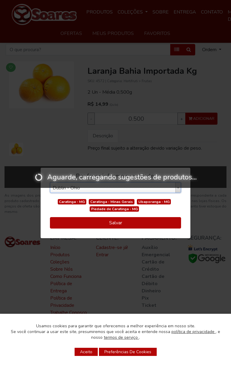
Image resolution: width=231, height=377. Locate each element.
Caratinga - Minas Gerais (111, 201)
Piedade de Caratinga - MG (114, 209)
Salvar (115, 223)
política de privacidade (193, 332)
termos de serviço (121, 337)
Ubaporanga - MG (154, 201)
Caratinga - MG (72, 201)
